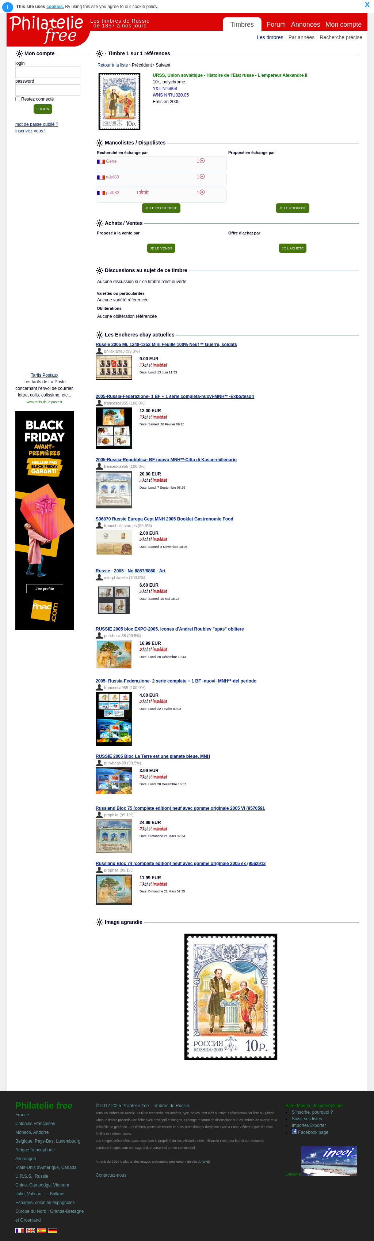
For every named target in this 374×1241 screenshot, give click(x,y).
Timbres (242, 24)
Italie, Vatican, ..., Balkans (40, 1193)
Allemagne (25, 1158)
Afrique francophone (35, 1149)
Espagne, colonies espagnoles (45, 1202)
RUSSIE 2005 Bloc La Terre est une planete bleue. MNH (153, 756)
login (19, 63)
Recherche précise (341, 37)
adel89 (112, 177)
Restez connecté (37, 99)
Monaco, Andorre (32, 1132)
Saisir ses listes (307, 1118)
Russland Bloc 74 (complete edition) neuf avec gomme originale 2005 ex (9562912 (181, 863)
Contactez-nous (111, 1175)
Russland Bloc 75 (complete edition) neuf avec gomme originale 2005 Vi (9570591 (180, 808)
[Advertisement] (44, 255)
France (22, 1114)
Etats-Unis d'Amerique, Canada (46, 1167)
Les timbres (270, 37)
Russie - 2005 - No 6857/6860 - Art (130, 571)
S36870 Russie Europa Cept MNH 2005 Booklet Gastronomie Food (164, 519)
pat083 (112, 192)
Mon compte (343, 24)
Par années (302, 37)
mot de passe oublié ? (36, 124)
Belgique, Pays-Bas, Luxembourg (47, 1141)
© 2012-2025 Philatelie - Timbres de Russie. (143, 1105)
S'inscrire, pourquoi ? (312, 1112)
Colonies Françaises (35, 1123)
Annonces (305, 24)
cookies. (55, 6)
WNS (206, 1161)
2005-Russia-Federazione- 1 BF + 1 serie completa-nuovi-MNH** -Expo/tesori (175, 396)
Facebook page (310, 1132)
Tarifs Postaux (44, 375)
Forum (276, 24)
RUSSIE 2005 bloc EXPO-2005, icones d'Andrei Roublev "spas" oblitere (170, 629)
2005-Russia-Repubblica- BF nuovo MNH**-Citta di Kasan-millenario (166, 459)
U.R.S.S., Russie (31, 1176)
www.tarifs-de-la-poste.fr (44, 402)
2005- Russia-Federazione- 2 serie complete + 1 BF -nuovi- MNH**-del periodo (176, 681)
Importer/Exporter (309, 1125)
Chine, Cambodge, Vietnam (42, 1185)
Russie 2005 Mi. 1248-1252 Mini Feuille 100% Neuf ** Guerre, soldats (166, 344)
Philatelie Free (49, 30)
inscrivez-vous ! (30, 130)
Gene (111, 161)
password (24, 81)
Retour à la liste (113, 65)
